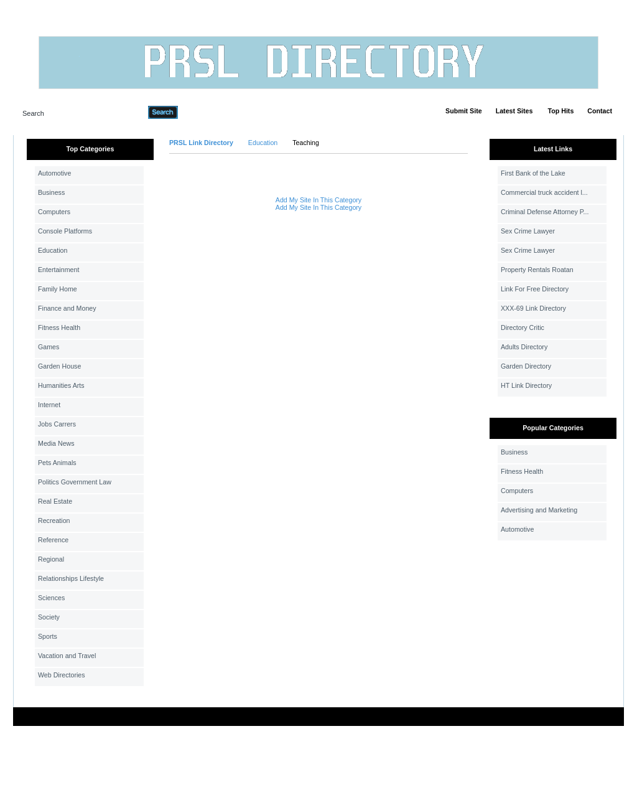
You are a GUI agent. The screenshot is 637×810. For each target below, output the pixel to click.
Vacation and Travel (67, 655)
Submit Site (463, 111)
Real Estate (55, 501)
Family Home (57, 289)
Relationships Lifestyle (71, 578)
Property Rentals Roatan (537, 269)
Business (51, 192)
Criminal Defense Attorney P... (544, 211)
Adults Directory (524, 347)
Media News (56, 443)
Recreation (54, 520)
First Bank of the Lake (533, 173)
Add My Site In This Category (318, 200)
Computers (54, 211)
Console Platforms (65, 231)
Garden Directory (526, 366)
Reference (53, 540)
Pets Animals (57, 462)
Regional (51, 559)
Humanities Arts (61, 385)
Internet (49, 404)
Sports (47, 636)
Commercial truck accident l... (544, 192)
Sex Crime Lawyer (528, 231)
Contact (599, 111)
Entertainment (58, 269)
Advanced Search (210, 112)
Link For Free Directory (535, 289)
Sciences (51, 597)
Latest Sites (514, 111)
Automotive (54, 173)
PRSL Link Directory (201, 142)
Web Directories (61, 675)
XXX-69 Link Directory (533, 308)
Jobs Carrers (57, 424)
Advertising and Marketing (539, 510)
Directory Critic (522, 327)
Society (49, 617)
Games (48, 347)
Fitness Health (59, 327)
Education (52, 250)
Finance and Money (67, 308)
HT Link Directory (526, 385)
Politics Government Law (74, 482)
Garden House (59, 366)
